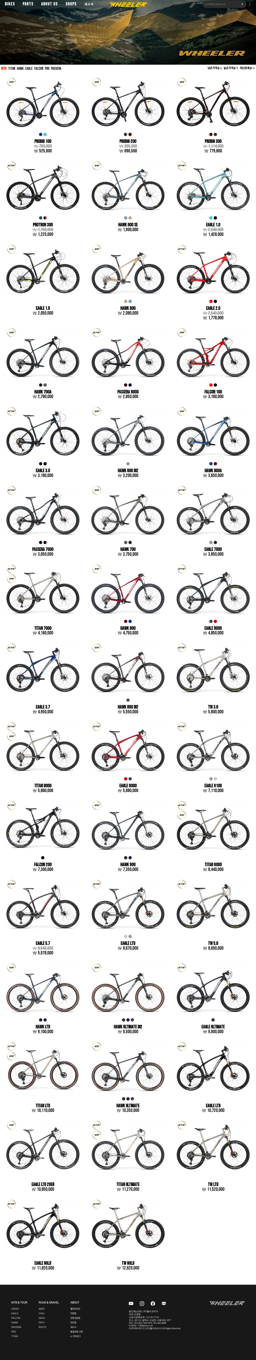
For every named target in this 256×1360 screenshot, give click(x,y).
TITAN (12, 68)
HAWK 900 (128, 865)
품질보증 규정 (76, 1332)
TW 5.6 (213, 944)
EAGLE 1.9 (43, 309)
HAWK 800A (213, 471)
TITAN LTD (43, 1106)
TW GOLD (128, 1264)
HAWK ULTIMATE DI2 (128, 1028)
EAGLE (29, 68)
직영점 (73, 1314)
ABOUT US (49, 4)
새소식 (89, 4)
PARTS (28, 4)
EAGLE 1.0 (213, 225)
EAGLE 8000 (213, 629)
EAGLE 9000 (128, 786)
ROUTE (42, 1328)
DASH (42, 1319)
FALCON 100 (213, 392)
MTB (4, 68)
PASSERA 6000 (128, 392)
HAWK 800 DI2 (128, 708)
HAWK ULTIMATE (127, 1106)
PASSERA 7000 (42, 550)
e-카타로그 (75, 1337)
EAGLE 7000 (213, 550)
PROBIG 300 (213, 142)
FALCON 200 (43, 865)
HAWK (20, 68)
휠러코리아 (75, 1309)
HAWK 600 (128, 309)
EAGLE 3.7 (43, 708)
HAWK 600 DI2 (128, 471)
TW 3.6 (213, 708)
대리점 (73, 1323)
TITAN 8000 (42, 786)
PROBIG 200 (128, 142)
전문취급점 (75, 1319)
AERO (42, 1309)
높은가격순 (230, 68)
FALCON (40, 68)
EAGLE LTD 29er (43, 1185)
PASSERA (58, 68)
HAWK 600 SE (128, 225)
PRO (48, 68)
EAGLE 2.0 (213, 309)
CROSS (15, 1309)
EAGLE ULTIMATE (213, 1028)
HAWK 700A (42, 392)
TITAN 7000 (42, 629)
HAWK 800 (128, 629)
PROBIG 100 (42, 142)
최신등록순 (246, 68)
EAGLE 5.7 (43, 944)
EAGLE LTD (128, 944)
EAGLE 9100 (213, 786)
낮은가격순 (214, 68)
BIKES (10, 4)
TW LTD (213, 1185)
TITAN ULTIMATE (127, 1185)
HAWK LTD (43, 1028)
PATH (41, 1323)
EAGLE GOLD (42, 1264)
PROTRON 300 (43, 225)
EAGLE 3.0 (43, 471)
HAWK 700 (128, 550)
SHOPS (71, 4)
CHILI (42, 1314)
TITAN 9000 (213, 865)
